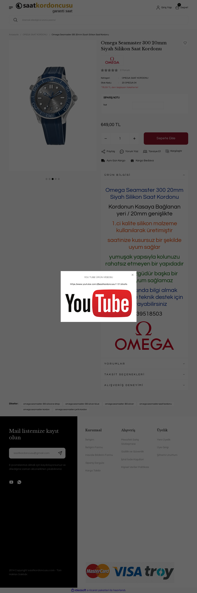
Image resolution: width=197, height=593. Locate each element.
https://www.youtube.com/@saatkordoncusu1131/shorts (98, 284)
